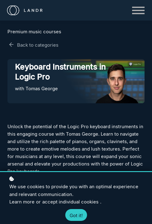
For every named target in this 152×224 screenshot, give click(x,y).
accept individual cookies (70, 202)
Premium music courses (34, 32)
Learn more (22, 202)
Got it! (76, 215)
